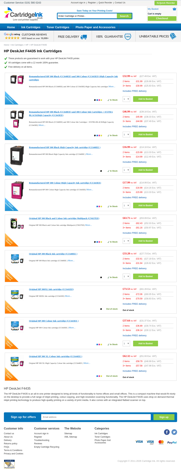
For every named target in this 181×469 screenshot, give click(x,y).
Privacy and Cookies (13, 453)
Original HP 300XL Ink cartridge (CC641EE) (51, 289)
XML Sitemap (70, 437)
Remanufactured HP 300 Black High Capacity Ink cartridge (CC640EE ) (64, 147)
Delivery (7, 440)
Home (11, 27)
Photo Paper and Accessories (95, 27)
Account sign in (78, 2)
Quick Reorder (165, 3)
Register (92, 2)
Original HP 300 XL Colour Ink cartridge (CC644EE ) (55, 356)
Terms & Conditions (13, 450)
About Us (8, 437)
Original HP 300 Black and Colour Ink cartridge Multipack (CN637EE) (64, 218)
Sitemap (68, 433)
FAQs (6, 447)
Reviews (38, 443)
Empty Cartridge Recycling (46, 447)
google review (27, 36)
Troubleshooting (41, 440)
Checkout (162, 18)
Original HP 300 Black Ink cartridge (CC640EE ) (53, 253)
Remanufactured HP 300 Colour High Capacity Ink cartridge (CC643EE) (65, 182)
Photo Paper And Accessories (103, 441)
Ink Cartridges (30, 27)
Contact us (9, 433)
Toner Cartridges (58, 27)
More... (112, 86)
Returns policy (10, 443)
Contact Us (120, 2)
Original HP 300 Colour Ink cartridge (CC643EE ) (53, 320)
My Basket (153, 9)
